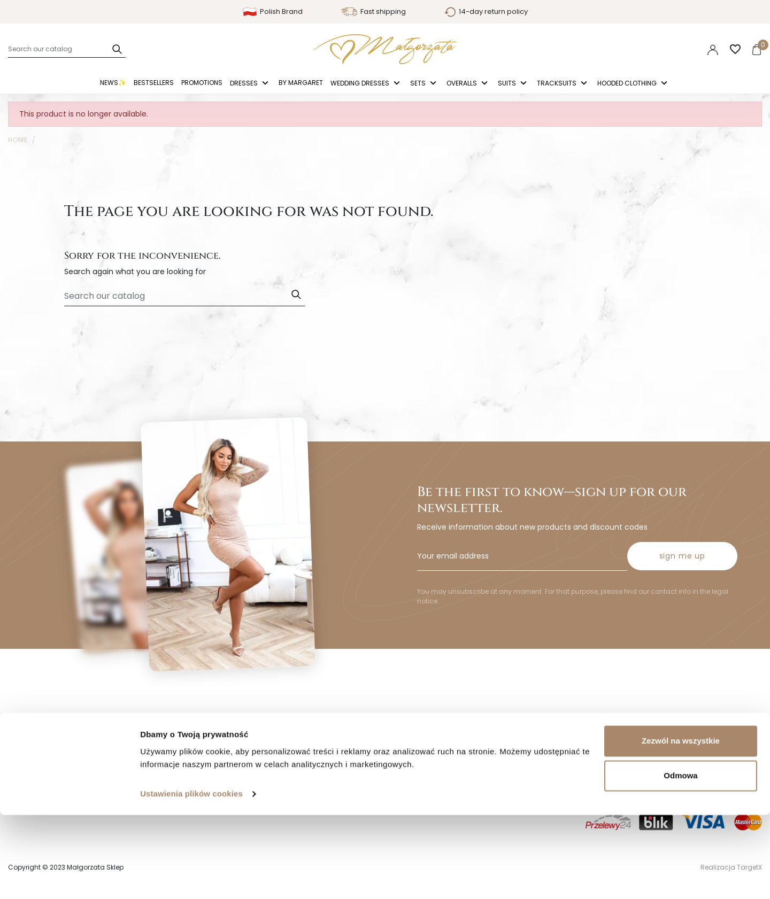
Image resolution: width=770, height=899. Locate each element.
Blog (16, 766)
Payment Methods (235, 750)
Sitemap (24, 750)
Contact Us (222, 766)
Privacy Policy (33, 716)
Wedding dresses (360, 83)
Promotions (201, 82)
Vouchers (410, 783)
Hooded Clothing (627, 83)
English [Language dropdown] (641, 49)
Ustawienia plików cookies (191, 877)
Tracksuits (557, 83)
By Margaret (301, 82)
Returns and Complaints (246, 733)
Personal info (417, 716)
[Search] (67, 49)
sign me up (682, 519)
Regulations (29, 733)
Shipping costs (228, 716)
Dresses (244, 83)
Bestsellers (154, 82)
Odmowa (680, 859)
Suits (508, 83)
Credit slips (413, 750)
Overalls (462, 83)
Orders (405, 733)
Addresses (412, 766)
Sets (418, 83)
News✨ (113, 82)
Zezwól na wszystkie (681, 825)
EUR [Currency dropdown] (681, 49)
